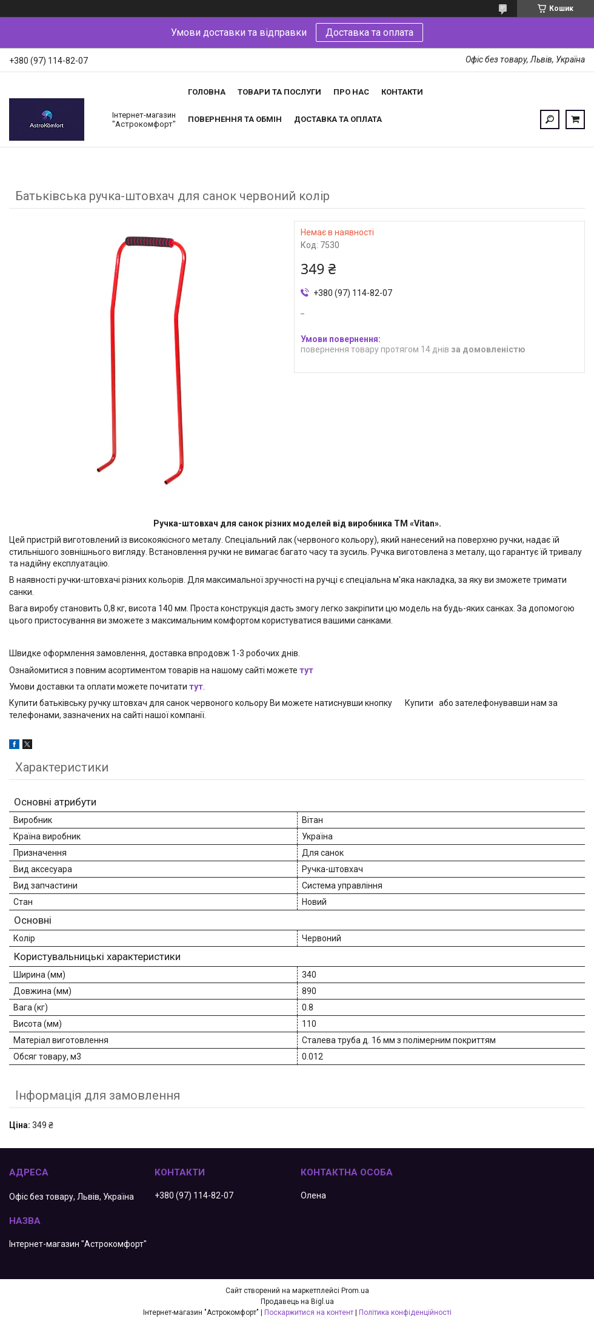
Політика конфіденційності (405, 1312)
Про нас (351, 91)
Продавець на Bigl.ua (297, 1301)
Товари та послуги (279, 91)
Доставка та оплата (369, 32)
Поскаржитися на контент (308, 1312)
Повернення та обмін (235, 119)
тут (306, 670)
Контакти (402, 91)
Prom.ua (355, 1290)
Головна (206, 91)
